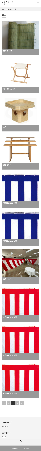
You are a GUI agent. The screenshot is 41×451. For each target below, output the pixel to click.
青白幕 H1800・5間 (10, 241)
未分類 (4, 436)
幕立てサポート (8, 279)
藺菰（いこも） (8, 51)
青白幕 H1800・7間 (10, 203)
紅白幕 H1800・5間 (10, 317)
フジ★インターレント (23, 448)
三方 (4, 127)
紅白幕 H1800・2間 (10, 393)
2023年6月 (5, 426)
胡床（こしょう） (9, 89)
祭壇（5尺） (7, 165)
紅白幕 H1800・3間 (10, 355)
